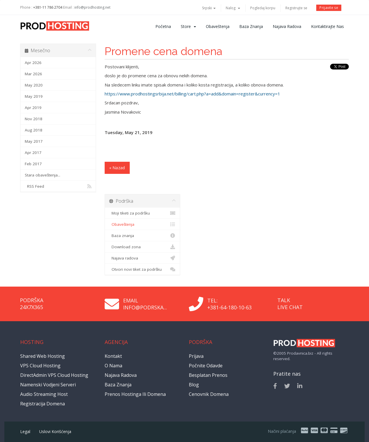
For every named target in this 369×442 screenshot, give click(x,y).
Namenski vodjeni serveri (48, 384)
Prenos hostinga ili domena (135, 394)
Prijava (196, 356)
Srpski (209, 7)
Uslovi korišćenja (55, 431)
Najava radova (287, 26)
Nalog (233, 7)
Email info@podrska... (145, 304)
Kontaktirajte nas (327, 26)
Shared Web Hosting (42, 356)
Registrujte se (296, 7)
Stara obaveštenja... (42, 175)
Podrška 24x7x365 (31, 304)
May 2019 (34, 96)
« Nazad (117, 167)
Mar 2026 (33, 73)
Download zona (142, 246)
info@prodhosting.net (92, 7)
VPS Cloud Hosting (40, 365)
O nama (113, 365)
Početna (163, 26)
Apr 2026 (33, 62)
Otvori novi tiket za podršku (142, 269)
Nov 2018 (33, 118)
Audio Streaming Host (44, 394)
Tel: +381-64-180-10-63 (229, 304)
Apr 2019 (33, 107)
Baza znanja (251, 26)
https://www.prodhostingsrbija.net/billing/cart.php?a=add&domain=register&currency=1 (192, 94)
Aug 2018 (33, 130)
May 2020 (34, 85)
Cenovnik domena (209, 394)
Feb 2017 (33, 163)
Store (188, 26)
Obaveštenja (217, 26)
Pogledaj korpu (262, 7)
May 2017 (34, 141)
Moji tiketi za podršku (142, 213)
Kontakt (113, 356)
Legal (25, 431)
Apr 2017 (33, 152)
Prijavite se (328, 7)
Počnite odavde (206, 365)
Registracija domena (42, 403)
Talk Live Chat (290, 304)
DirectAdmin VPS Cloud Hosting (54, 375)
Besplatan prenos (208, 375)
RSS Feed (58, 186)
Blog (194, 384)
